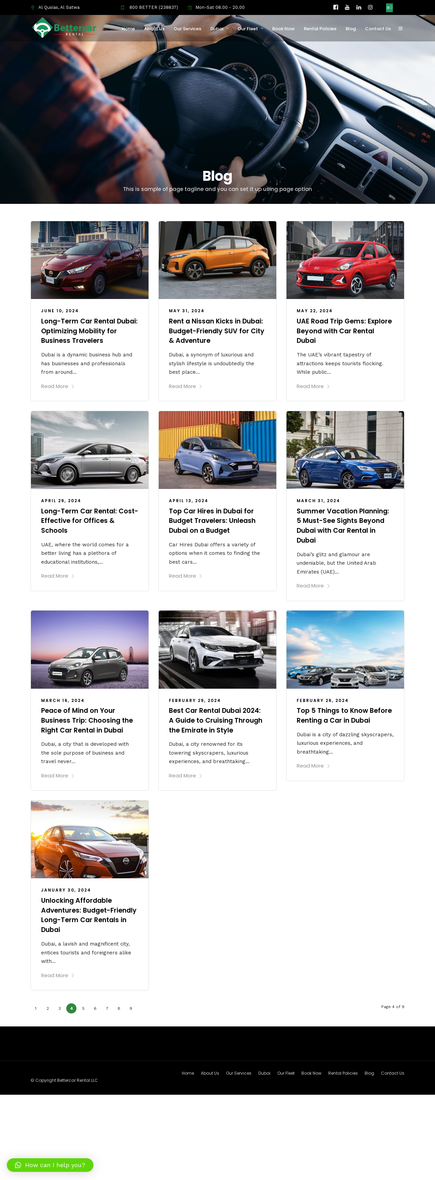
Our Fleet (249, 28)
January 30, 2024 (66, 897)
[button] (50, 1165)
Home (130, 28)
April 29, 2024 (61, 500)
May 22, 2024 (315, 311)
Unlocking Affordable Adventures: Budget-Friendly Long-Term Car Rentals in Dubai (82, 921)
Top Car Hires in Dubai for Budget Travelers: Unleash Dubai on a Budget (214, 519)
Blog (352, 28)
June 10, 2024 (60, 311)
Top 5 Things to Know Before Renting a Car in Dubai (337, 718)
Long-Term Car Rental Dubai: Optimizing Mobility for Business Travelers (86, 330)
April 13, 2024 (188, 500)
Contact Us (380, 28)
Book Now (285, 28)
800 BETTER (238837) (149, 7)
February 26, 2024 (323, 698)
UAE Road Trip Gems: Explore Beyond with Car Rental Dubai (339, 330)
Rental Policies (322, 28)
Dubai (218, 28)
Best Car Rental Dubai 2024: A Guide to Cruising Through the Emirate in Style (217, 723)
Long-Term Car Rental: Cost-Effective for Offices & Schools (89, 519)
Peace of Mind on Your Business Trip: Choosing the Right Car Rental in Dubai (89, 718)
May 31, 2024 (187, 311)
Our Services (189, 28)
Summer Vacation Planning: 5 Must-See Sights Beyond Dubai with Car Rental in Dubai (345, 524)
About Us (156, 28)
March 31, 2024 (318, 500)
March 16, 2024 (63, 698)
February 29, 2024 (195, 698)
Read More (58, 385)
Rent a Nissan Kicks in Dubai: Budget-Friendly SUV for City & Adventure (216, 330)
